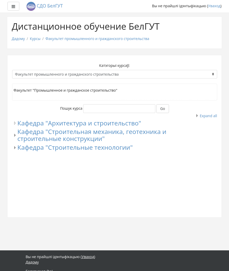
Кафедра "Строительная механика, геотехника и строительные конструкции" (92, 135)
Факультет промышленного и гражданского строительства (97, 38)
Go (162, 108)
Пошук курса (71, 108)
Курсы (35, 38)
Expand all (208, 115)
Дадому (18, 38)
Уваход (214, 5)
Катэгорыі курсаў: (114, 65)
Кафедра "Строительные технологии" (75, 147)
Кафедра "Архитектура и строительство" (79, 123)
